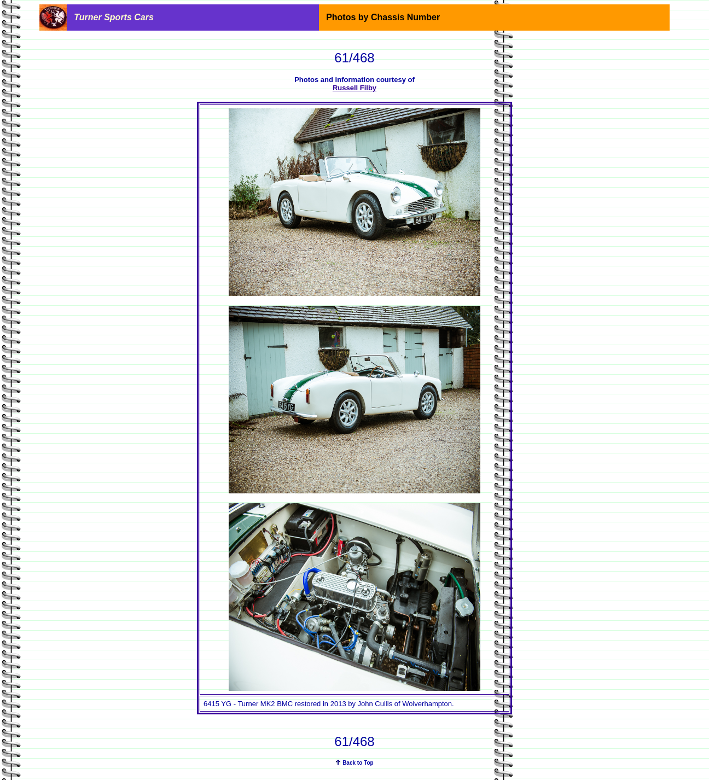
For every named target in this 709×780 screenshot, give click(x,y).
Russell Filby (354, 88)
